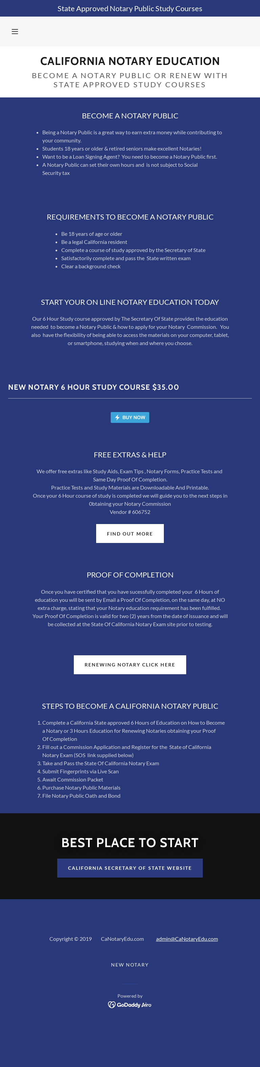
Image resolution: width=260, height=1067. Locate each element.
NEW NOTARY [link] (130, 1004)
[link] (130, 63)
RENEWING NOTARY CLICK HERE (130, 704)
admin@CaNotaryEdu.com (187, 978)
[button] (15, 31)
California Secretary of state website (130, 908)
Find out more (130, 573)
